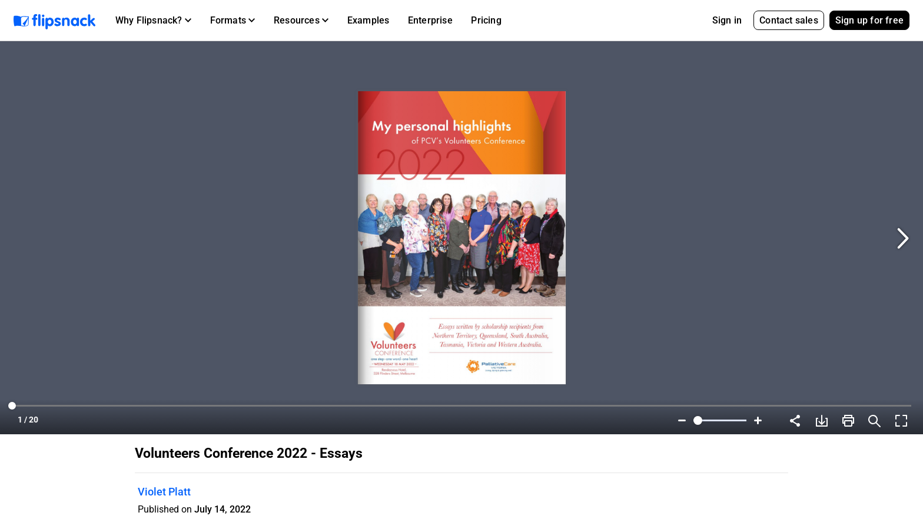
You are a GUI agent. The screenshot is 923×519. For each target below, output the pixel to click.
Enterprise (430, 20)
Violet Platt (164, 491)
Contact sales (788, 20)
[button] (153, 20)
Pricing (486, 20)
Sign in (727, 20)
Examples (368, 20)
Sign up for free (869, 20)
